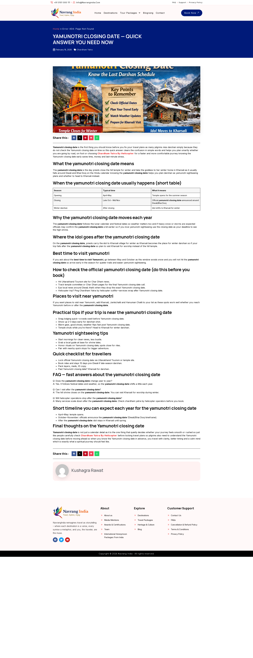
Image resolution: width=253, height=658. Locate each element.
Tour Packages (130, 12)
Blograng (148, 13)
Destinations (111, 13)
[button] (74, 137)
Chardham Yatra (85, 49)
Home (97, 13)
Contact (160, 13)
